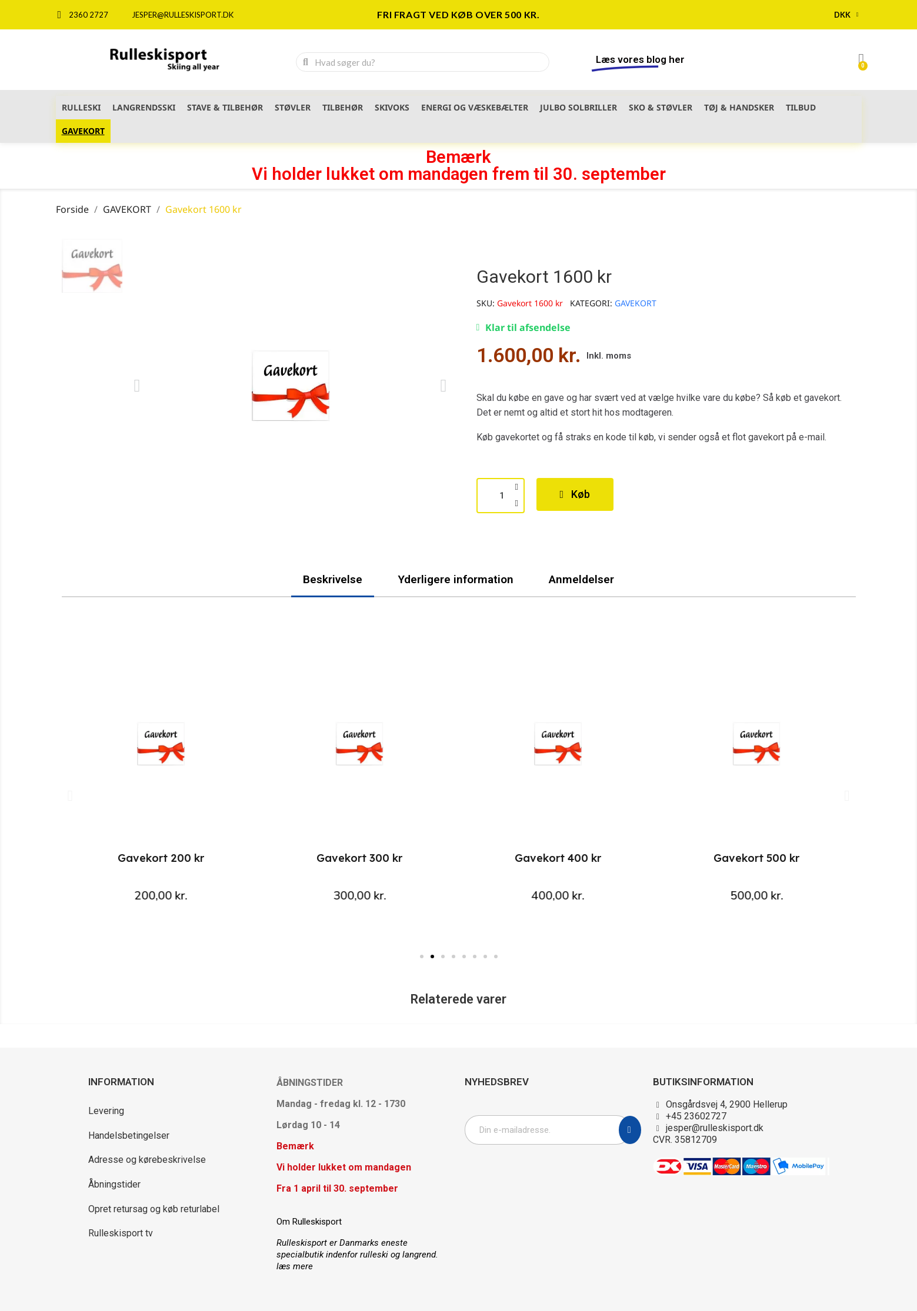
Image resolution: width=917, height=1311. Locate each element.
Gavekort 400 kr (558, 858)
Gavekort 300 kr (359, 858)
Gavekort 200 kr (161, 858)
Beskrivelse (332, 579)
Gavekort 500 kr (756, 858)
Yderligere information (455, 579)
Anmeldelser (581, 579)
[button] (137, 385)
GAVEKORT (635, 303)
